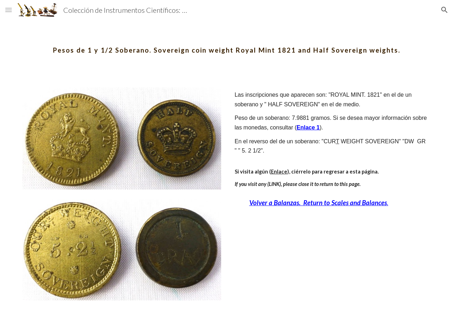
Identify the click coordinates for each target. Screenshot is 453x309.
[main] (226, 44)
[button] (8, 10)
